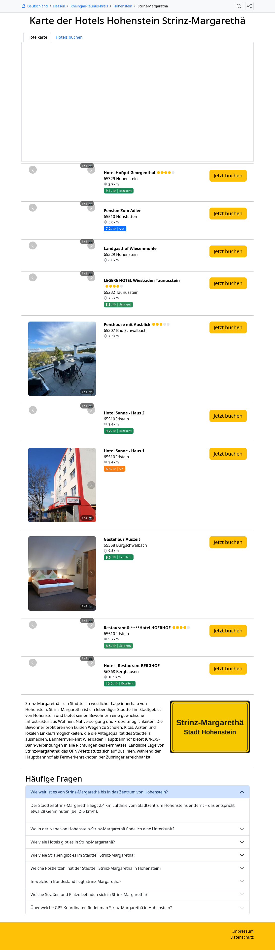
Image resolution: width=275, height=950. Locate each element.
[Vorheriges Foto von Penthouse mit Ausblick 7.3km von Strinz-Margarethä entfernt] (32, 359)
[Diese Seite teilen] (249, 6)
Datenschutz (242, 937)
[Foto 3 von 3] (71, 280)
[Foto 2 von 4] (57, 172)
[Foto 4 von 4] (75, 172)
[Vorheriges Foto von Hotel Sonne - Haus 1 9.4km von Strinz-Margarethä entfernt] (32, 485)
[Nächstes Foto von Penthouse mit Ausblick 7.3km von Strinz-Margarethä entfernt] (91, 359)
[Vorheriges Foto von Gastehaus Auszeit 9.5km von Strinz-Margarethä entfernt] (32, 573)
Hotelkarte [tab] (37, 37)
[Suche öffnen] (239, 6)
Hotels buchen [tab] (69, 37)
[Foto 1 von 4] (48, 172)
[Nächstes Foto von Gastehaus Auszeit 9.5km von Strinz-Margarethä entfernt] (91, 573)
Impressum (243, 931)
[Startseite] (34, 6)
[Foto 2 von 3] (62, 280)
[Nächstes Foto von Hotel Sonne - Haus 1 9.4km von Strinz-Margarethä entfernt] (91, 485)
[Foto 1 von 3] (53, 280)
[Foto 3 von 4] (66, 172)
